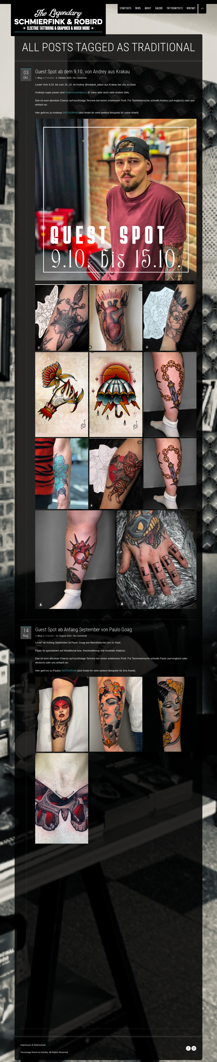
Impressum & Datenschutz (33, 1045)
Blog (40, 78)
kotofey (44, 1052)
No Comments (80, 78)
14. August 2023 (64, 636)
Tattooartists (175, 8)
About (148, 8)
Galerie (159, 8)
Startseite (125, 8)
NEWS (138, 8)
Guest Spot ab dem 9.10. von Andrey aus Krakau (82, 71)
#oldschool (71, 92)
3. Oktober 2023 (63, 78)
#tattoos (81, 92)
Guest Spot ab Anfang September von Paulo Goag (83, 629)
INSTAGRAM (70, 112)
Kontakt (191, 8)
